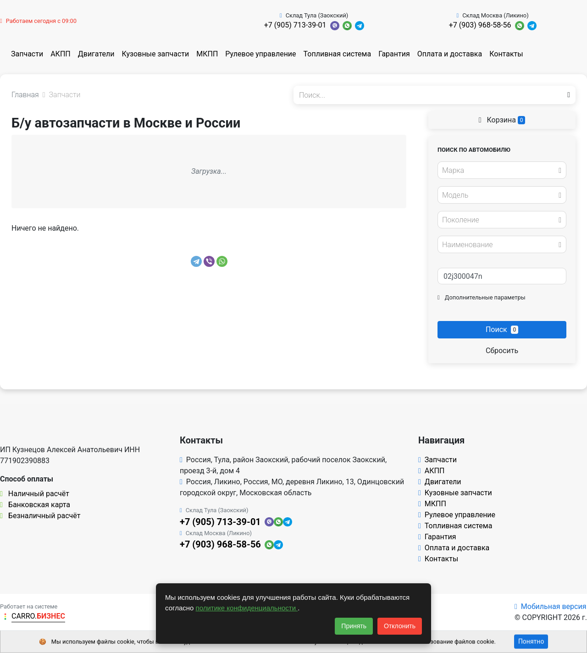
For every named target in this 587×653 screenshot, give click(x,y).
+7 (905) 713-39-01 (295, 25)
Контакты (506, 54)
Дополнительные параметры (481, 297)
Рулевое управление (260, 54)
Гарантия (394, 54)
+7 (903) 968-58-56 (480, 25)
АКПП (60, 54)
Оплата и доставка (449, 54)
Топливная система (337, 54)
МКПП (207, 54)
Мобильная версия (551, 606)
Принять (353, 626)
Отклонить (399, 626)
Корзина (502, 120)
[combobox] (502, 170)
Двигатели (96, 54)
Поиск (502, 329)
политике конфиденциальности (247, 608)
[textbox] (499, 170)
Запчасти (27, 54)
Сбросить (502, 350)
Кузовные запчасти (155, 54)
